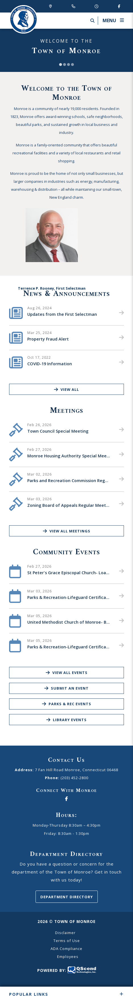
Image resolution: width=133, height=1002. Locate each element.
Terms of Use (66, 940)
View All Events (67, 672)
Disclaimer (65, 932)
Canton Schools (23, 19)
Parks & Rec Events (66, 703)
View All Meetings (66, 531)
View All (66, 389)
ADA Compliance (66, 948)
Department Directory (66, 896)
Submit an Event (66, 688)
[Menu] (111, 20)
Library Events (66, 719)
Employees (67, 956)
